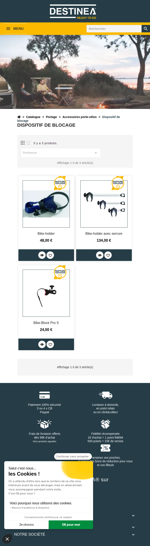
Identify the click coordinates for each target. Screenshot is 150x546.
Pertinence (61, 152)
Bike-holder (46, 233)
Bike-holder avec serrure (103, 233)
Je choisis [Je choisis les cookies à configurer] (26, 525)
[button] (7, 539)
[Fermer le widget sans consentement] (73, 456)
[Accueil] (19, 117)
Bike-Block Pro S (46, 323)
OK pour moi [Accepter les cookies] (71, 525)
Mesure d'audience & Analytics (31, 507)
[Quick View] (42, 255)
